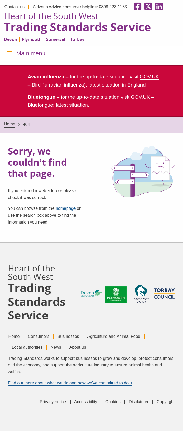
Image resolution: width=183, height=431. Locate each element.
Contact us (14, 6)
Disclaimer (138, 402)
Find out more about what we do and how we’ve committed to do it (70, 383)
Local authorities (27, 347)
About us (77, 347)
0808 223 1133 (113, 6)
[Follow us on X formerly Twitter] (147, 6)
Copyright (166, 402)
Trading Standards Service (77, 27)
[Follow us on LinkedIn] (158, 6)
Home (9, 124)
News (56, 347)
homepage (66, 208)
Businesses (68, 336)
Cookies (113, 402)
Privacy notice (53, 402)
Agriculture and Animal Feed (113, 336)
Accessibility (85, 402)
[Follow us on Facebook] (136, 6)
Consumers (38, 336)
